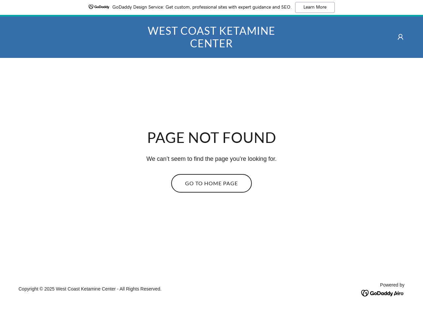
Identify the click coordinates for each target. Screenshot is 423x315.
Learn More (315, 7)
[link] (211, 45)
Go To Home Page (211, 183)
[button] (400, 37)
